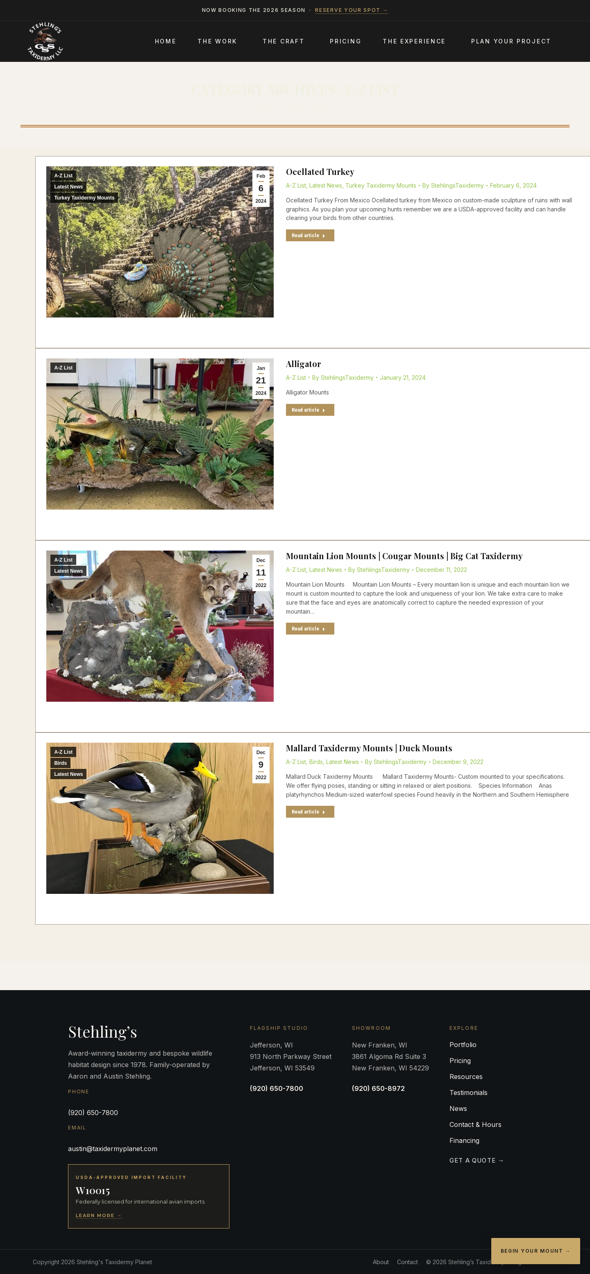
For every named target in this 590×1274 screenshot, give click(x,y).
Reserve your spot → (351, 10)
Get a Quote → (477, 1160)
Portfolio (463, 1045)
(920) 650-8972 (378, 1088)
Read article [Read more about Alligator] (308, 410)
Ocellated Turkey (320, 171)
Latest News (68, 187)
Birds (60, 763)
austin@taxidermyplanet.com (112, 1149)
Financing (464, 1140)
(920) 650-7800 (93, 1113)
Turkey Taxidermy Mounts (84, 198)
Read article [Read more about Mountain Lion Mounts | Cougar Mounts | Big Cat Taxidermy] (308, 629)
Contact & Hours (475, 1124)
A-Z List (63, 176)
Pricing (460, 1060)
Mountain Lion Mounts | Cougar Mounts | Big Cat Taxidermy (404, 555)
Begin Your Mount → (536, 1251)
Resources (466, 1076)
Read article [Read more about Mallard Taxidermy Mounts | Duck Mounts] (308, 812)
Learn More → (99, 1215)
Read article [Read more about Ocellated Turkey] (308, 235)
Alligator (303, 363)
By (453, 185)
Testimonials (468, 1092)
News (458, 1108)
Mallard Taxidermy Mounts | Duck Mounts (369, 747)
